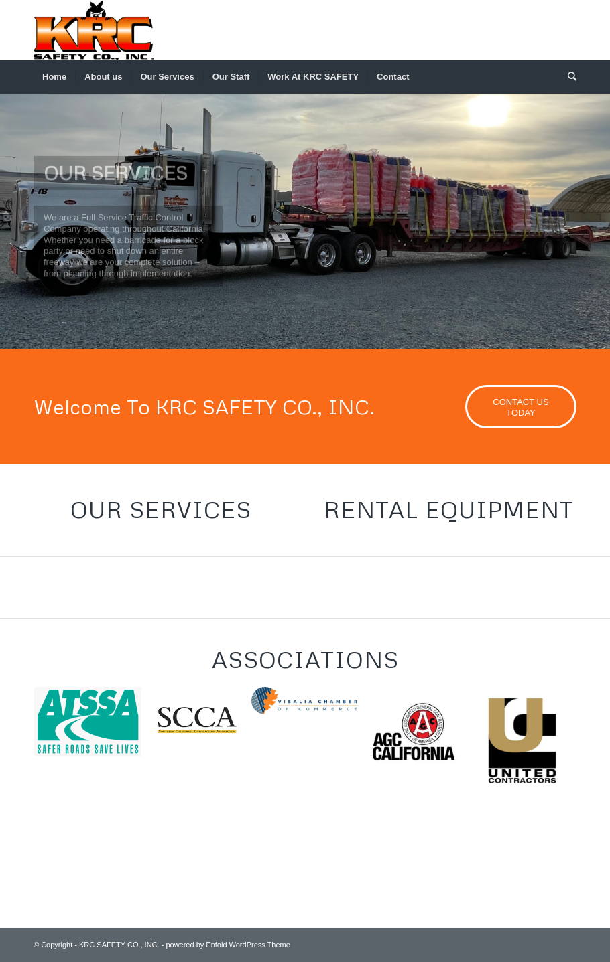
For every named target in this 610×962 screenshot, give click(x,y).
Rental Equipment (449, 509)
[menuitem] (54, 77)
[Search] (567, 77)
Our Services (160, 509)
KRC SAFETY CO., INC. (119, 945)
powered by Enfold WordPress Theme (228, 945)
